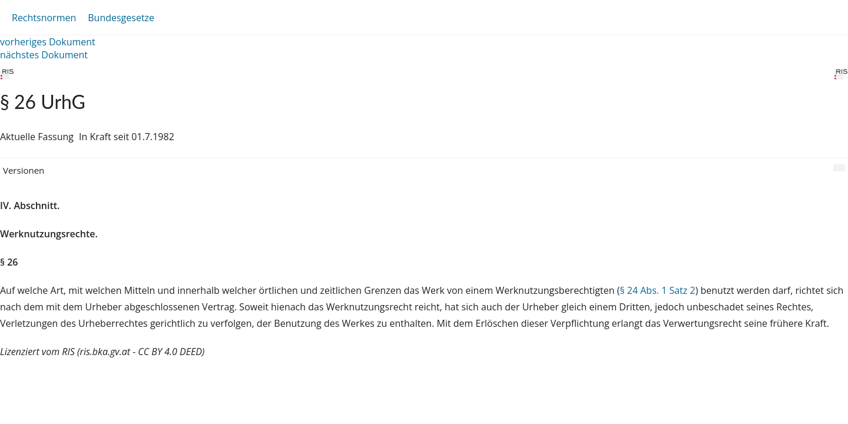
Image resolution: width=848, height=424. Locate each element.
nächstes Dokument (44, 54)
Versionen (23, 170)
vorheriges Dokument (47, 41)
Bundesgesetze (121, 17)
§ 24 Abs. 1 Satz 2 (657, 290)
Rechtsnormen (44, 17)
